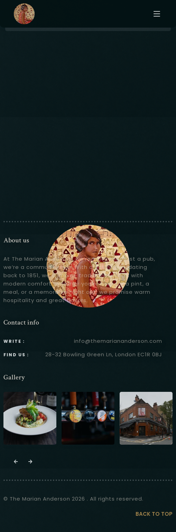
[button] (16, 462)
